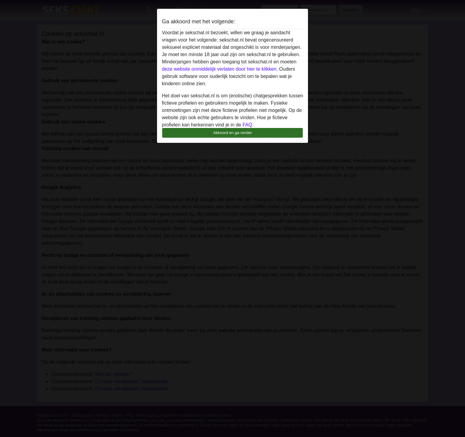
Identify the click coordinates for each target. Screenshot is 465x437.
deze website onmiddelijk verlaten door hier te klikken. (220, 69)
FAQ (247, 124)
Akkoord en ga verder (232, 132)
